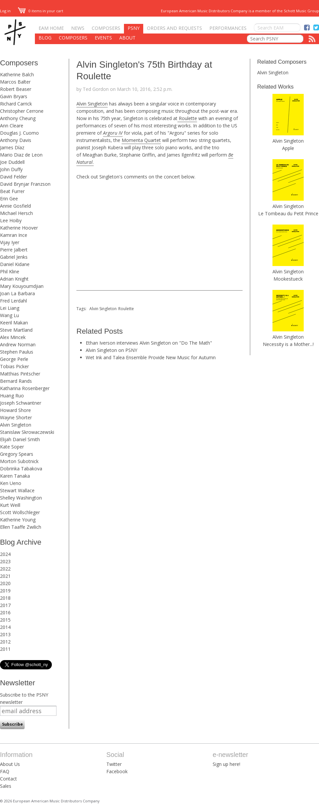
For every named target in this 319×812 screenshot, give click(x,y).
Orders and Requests (174, 28)
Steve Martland (16, 330)
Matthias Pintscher (20, 374)
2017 (5, 605)
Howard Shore (15, 410)
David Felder (13, 176)
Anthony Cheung (18, 118)
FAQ (4, 771)
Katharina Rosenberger (25, 388)
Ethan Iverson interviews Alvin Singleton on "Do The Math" (149, 343)
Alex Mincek (13, 337)
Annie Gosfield (15, 206)
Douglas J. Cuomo (19, 133)
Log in (5, 10)
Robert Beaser (15, 89)
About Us (10, 764)
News (77, 28)
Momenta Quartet (141, 140)
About (127, 37)
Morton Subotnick (19, 461)
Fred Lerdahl (13, 301)
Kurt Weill (10, 505)
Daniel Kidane (15, 264)
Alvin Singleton (15, 425)
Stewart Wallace (17, 490)
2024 (5, 554)
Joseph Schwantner (20, 403)
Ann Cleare (11, 125)
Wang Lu (9, 315)
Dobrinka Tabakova (21, 468)
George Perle (14, 359)
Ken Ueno (10, 483)
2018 (5, 598)
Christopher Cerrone (22, 111)
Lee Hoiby (11, 220)
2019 (5, 590)
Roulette (187, 118)
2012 (5, 642)
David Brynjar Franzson (25, 184)
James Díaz (12, 147)
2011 (5, 649)
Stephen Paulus (16, 352)
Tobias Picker (14, 366)
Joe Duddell (12, 162)
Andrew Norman (18, 344)
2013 (5, 634)
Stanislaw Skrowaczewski (27, 432)
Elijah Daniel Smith (20, 439)
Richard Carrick (16, 104)
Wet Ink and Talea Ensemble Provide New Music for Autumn (151, 357)
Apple (288, 148)
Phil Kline (9, 271)
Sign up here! (226, 764)
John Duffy (11, 169)
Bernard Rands (16, 381)
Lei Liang (9, 308)
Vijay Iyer (9, 242)
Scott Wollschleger (20, 512)
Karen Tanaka (15, 476)
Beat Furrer (12, 191)
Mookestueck (288, 279)
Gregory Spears (16, 454)
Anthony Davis (15, 140)
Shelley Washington (21, 498)
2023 (5, 561)
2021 (5, 576)
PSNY (134, 28)
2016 (5, 612)
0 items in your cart (40, 10)
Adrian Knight (14, 279)
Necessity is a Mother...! (288, 344)
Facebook (117, 771)
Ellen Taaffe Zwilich (20, 527)
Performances (228, 28)
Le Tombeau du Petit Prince (288, 213)
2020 (5, 583)
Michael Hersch (16, 213)
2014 (5, 627)
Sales (5, 786)
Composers (106, 28)
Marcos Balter (15, 82)
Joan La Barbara (17, 293)
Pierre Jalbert (14, 249)
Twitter (114, 764)
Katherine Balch (17, 74)
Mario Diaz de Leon (21, 155)
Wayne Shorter (16, 417)
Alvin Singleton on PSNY (111, 350)
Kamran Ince (13, 235)
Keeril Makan (14, 322)
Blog (45, 37)
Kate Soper (12, 446)
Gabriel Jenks (14, 257)
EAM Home (51, 28)
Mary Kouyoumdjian (22, 286)
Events (103, 37)
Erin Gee (9, 198)
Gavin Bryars (13, 96)
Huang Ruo (12, 395)
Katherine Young (18, 519)
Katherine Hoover (19, 228)
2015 (5, 620)
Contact (8, 779)
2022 (5, 569)
